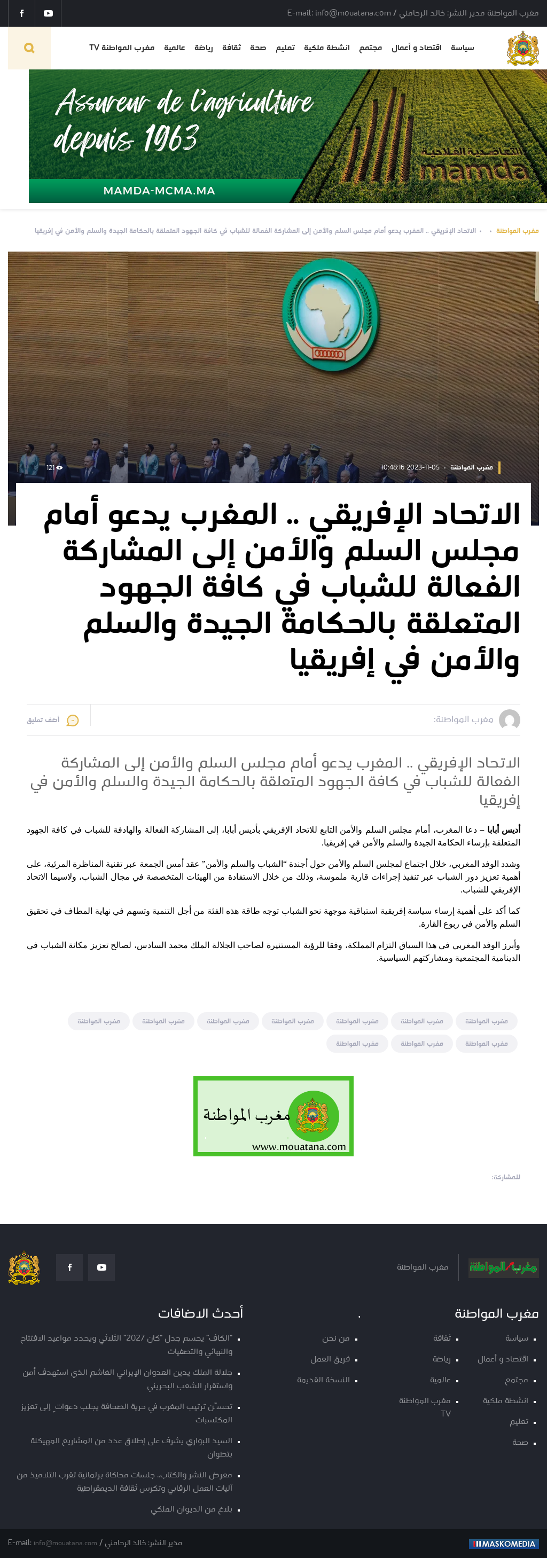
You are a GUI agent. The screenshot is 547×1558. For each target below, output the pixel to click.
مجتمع (370, 48)
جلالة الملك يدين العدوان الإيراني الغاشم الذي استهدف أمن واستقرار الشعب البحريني (127, 1379)
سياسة (462, 48)
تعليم (285, 48)
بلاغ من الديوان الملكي (191, 1509)
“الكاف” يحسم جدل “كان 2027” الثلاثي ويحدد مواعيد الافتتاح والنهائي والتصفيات (126, 1345)
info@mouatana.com (65, 1543)
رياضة (203, 48)
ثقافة (231, 48)
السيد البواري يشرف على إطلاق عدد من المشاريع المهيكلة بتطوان (131, 1448)
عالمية (174, 48)
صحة (258, 48)
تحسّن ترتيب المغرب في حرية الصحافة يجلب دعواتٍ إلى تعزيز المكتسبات (126, 1413)
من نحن (336, 1338)
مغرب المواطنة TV (122, 48)
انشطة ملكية (327, 48)
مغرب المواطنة (517, 231)
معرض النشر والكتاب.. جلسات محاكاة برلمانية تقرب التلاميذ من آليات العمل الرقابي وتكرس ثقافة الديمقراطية (124, 1482)
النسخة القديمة (323, 1380)
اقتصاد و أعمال (417, 48)
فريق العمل (330, 1359)
